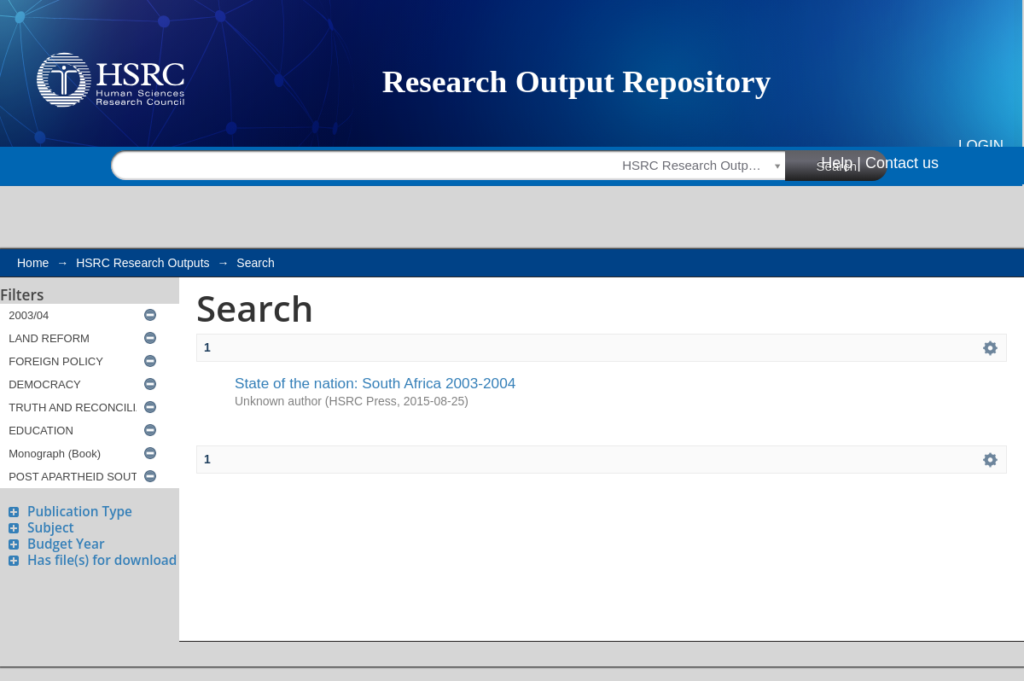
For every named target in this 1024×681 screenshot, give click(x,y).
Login (981, 145)
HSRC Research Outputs (142, 263)
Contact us (902, 163)
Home (33, 263)
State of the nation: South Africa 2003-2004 (375, 383)
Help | (841, 163)
